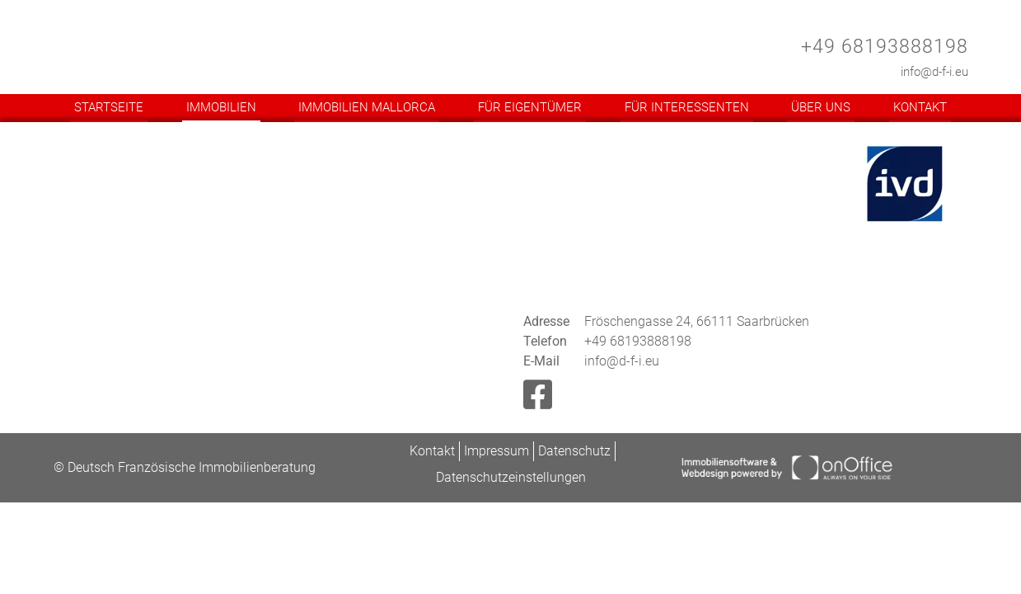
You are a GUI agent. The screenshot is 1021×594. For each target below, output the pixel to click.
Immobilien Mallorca (366, 107)
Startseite (108, 107)
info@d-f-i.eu (934, 71)
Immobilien (221, 107)
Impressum (496, 451)
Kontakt (920, 107)
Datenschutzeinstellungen (511, 477)
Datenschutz (574, 451)
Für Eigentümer (530, 107)
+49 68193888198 (884, 46)
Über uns (820, 107)
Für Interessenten (687, 107)
